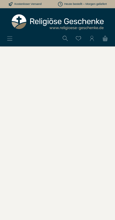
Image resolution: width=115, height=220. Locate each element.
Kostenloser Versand (28, 4)
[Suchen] (65, 38)
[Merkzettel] (78, 38)
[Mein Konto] (92, 38)
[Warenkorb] (105, 38)
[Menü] (10, 38)
